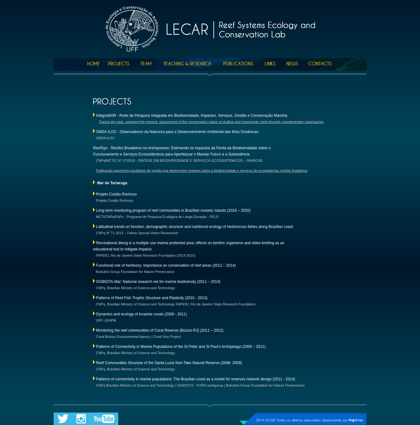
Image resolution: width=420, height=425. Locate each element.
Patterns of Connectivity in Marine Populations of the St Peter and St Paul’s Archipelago (168, 346)
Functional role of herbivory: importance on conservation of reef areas (154, 265)
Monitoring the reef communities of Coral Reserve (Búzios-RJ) (147, 330)
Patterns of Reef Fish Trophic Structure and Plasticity (140, 298)
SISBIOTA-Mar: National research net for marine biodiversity (146, 281)
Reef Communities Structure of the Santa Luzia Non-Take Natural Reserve (158, 363)
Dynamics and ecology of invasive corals (130, 314)
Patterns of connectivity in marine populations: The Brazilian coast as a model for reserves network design (183, 379)
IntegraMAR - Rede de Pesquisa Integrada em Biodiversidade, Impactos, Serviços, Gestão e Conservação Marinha (191, 115)
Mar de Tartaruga (112, 183)
